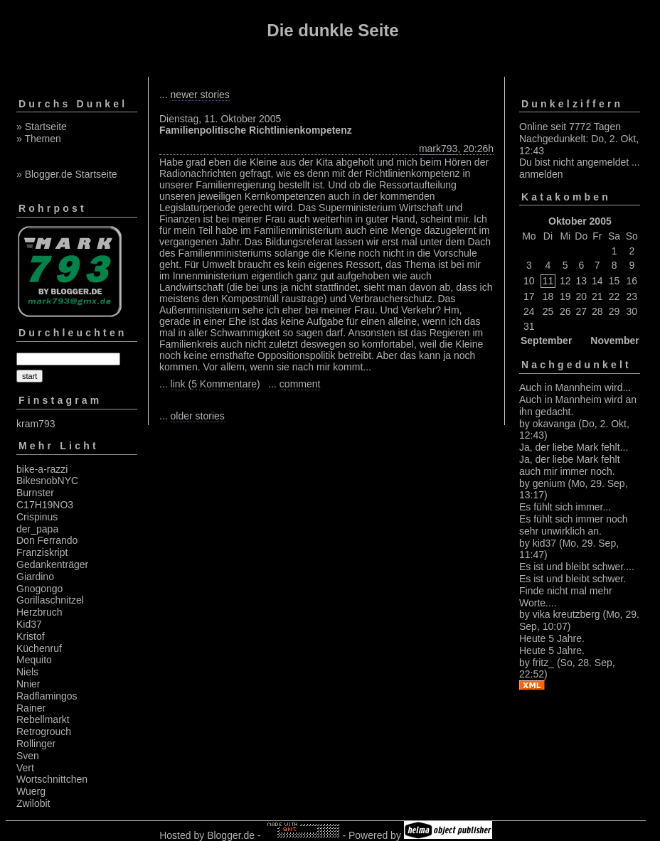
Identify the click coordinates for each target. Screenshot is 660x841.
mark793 (438, 148)
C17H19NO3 (44, 504)
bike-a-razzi (42, 469)
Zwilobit (33, 803)
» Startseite (41, 126)
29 (614, 311)
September (546, 340)
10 (529, 280)
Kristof (30, 636)
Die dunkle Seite (332, 30)
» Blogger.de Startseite (66, 174)
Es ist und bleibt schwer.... (576, 566)
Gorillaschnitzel (50, 600)
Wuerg (31, 791)
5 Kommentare (224, 384)
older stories (198, 416)
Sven (27, 755)
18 (548, 296)
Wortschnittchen (51, 779)
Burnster (35, 492)
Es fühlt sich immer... (565, 507)
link (178, 384)
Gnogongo (39, 588)
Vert (25, 767)
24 (529, 311)
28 (597, 311)
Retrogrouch (43, 731)
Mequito (34, 659)
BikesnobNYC (47, 480)
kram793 (35, 423)
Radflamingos (47, 696)
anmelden (541, 174)
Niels (27, 671)
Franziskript (42, 552)
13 (581, 280)
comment (300, 384)
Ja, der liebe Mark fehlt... (573, 447)
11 (548, 280)
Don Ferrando (47, 540)
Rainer (31, 708)
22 (614, 296)
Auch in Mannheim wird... (575, 387)
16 (632, 280)
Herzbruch (39, 612)
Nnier (28, 684)
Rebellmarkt (43, 719)
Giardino (35, 576)
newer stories (200, 94)
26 (565, 311)
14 (597, 280)
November (614, 340)
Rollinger (35, 743)
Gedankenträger (52, 564)
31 (529, 326)
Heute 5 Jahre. (552, 638)
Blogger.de (231, 835)
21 (597, 296)
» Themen (38, 138)
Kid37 (29, 624)
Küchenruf (39, 648)
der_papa (37, 529)
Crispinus (37, 517)
